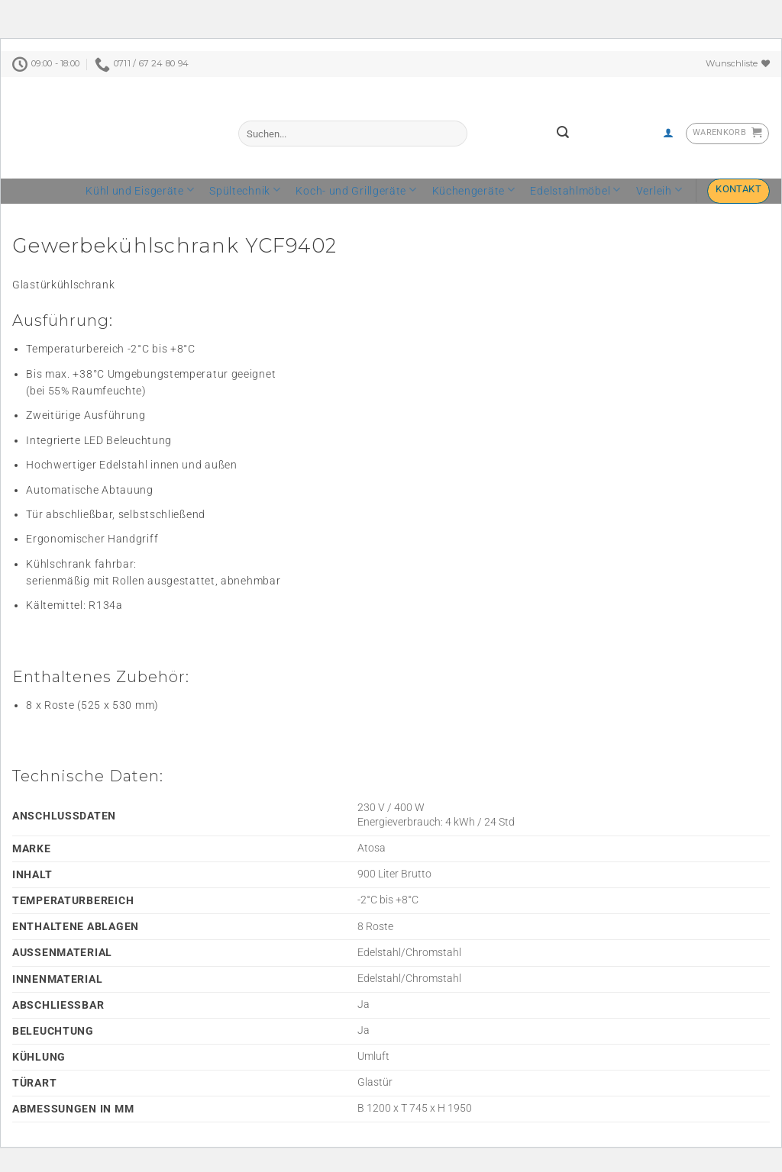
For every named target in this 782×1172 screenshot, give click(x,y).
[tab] (47, 212)
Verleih (659, 191)
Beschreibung (47, 212)
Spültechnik (245, 191)
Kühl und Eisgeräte (140, 191)
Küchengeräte (473, 191)
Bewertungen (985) (144, 212)
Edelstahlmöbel (575, 191)
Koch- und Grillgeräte (356, 191)
